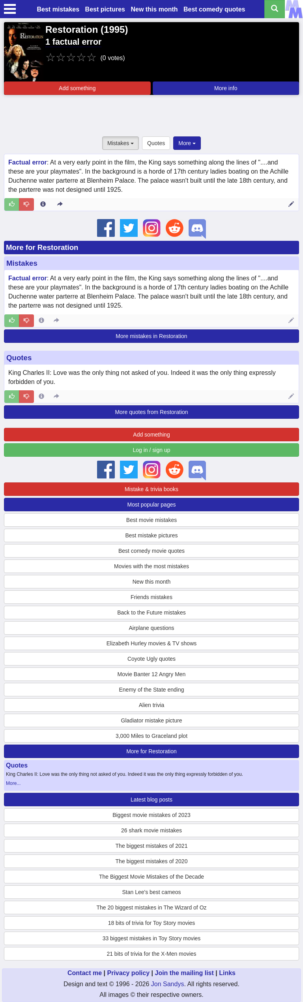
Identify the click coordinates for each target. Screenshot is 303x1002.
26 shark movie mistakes (151, 830)
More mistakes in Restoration (151, 336)
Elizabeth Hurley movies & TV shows (152, 643)
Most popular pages (151, 504)
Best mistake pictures (151, 535)
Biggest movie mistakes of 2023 (151, 815)
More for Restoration (42, 247)
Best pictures (105, 9)
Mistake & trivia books (151, 489)
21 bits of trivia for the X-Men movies (151, 954)
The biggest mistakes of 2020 (152, 861)
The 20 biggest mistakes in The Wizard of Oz (151, 907)
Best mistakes (58, 9)
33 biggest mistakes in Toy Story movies (152, 938)
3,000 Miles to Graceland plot (151, 736)
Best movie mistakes (151, 520)
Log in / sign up (151, 450)
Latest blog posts (151, 799)
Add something (77, 88)
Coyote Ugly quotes (151, 659)
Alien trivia (152, 705)
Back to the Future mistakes (151, 612)
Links (227, 973)
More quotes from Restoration (151, 412)
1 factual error (73, 42)
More (187, 143)
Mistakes (120, 143)
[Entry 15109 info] (43, 204)
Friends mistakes (151, 597)
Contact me (84, 973)
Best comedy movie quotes (151, 551)
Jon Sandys (167, 984)
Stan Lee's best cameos (151, 892)
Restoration (71, 29)
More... (13, 783)
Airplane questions (151, 628)
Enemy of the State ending (151, 689)
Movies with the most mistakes (151, 566)
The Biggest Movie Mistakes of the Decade (151, 876)
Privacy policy (128, 973)
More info (225, 88)
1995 (114, 29)
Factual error (27, 162)
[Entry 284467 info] (41, 396)
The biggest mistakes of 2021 (152, 846)
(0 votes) (112, 58)
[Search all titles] (274, 9)
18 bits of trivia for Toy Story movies (151, 923)
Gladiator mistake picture (151, 720)
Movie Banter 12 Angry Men (152, 674)
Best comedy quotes (214, 9)
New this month (154, 9)
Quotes (156, 143)
